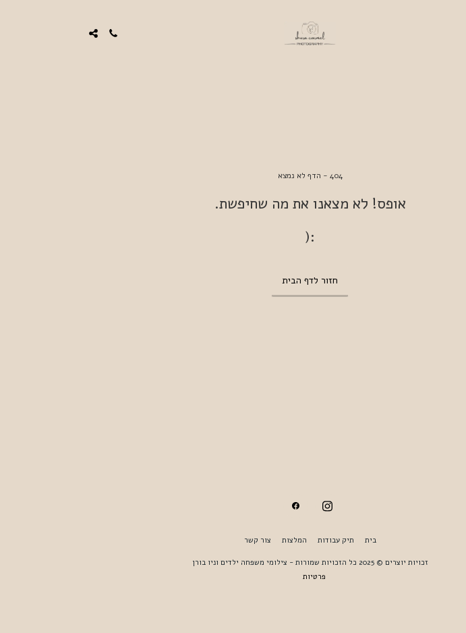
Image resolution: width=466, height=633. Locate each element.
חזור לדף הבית (233, 280)
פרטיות (237, 577)
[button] (451, 33)
